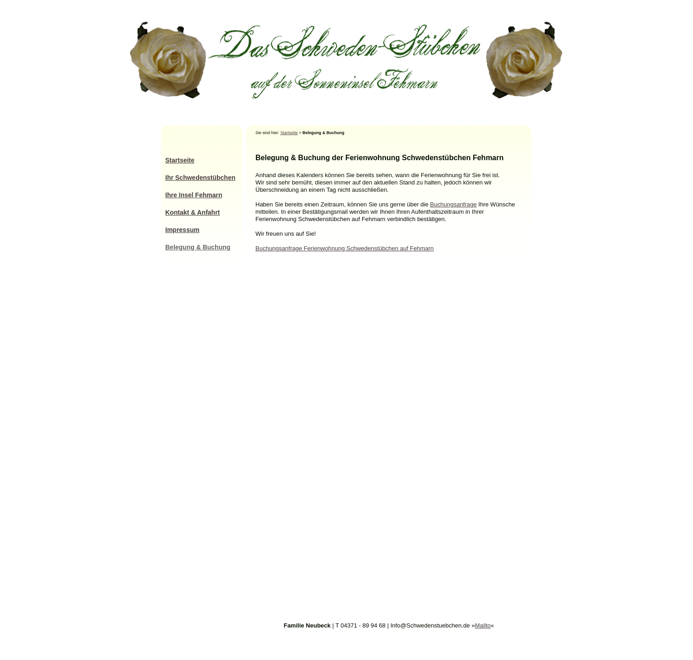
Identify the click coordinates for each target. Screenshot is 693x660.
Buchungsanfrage (453, 204)
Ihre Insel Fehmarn (193, 195)
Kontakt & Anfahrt (192, 212)
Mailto (483, 625)
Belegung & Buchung (197, 247)
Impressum (182, 229)
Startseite (289, 132)
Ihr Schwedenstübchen (200, 177)
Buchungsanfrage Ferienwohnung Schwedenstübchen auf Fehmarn (344, 248)
